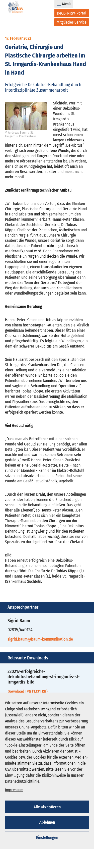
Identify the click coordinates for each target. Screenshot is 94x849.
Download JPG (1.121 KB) (28, 691)
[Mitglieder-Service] (71, 22)
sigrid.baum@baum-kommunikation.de (40, 639)
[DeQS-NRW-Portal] (71, 13)
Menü (64, 4)
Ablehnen (47, 822)
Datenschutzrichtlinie (22, 781)
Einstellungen (47, 837)
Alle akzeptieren (47, 807)
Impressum (14, 789)
